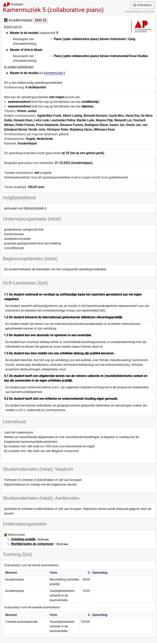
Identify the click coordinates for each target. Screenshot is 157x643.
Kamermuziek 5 (54, 73)
